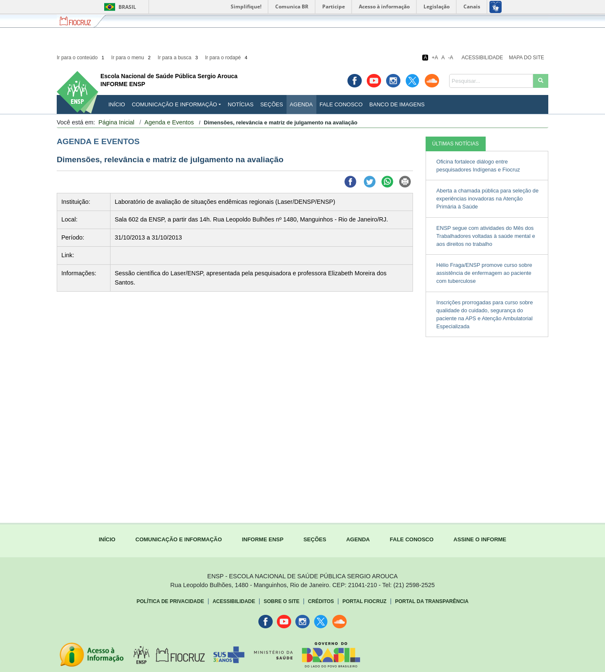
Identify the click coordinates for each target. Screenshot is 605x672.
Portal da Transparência (431, 601)
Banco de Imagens (396, 104)
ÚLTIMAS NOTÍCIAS (455, 144)
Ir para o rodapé (227, 58)
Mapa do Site (526, 58)
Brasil (118, 7)
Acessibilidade (482, 58)
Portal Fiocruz (364, 601)
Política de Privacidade (170, 601)
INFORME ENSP (263, 539)
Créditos (321, 601)
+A (434, 58)
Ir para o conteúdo (81, 58)
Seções (271, 104)
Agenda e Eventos (169, 122)
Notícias (240, 104)
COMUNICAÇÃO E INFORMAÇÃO (178, 539)
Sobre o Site (281, 601)
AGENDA (358, 539)
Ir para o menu (131, 58)
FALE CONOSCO (412, 539)
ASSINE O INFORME (479, 539)
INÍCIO (116, 104)
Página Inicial (116, 122)
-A (450, 58)
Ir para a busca (178, 58)
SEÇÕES (314, 539)
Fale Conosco (341, 104)
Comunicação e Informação (174, 104)
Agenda (301, 104)
